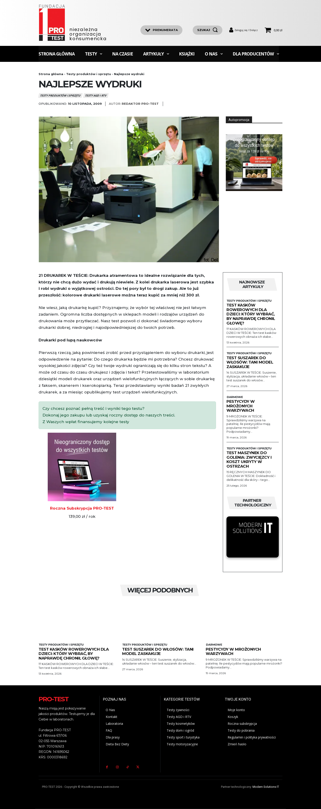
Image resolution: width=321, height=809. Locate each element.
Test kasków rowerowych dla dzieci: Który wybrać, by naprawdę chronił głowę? (250, 314)
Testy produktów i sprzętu (88, 74)
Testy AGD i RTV (96, 95)
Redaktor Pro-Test (140, 103)
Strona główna (51, 74)
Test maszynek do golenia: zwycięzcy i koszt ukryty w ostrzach (248, 459)
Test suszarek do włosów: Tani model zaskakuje (249, 362)
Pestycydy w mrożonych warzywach (240, 406)
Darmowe (234, 397)
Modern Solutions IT (266, 786)
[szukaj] (207, 30)
